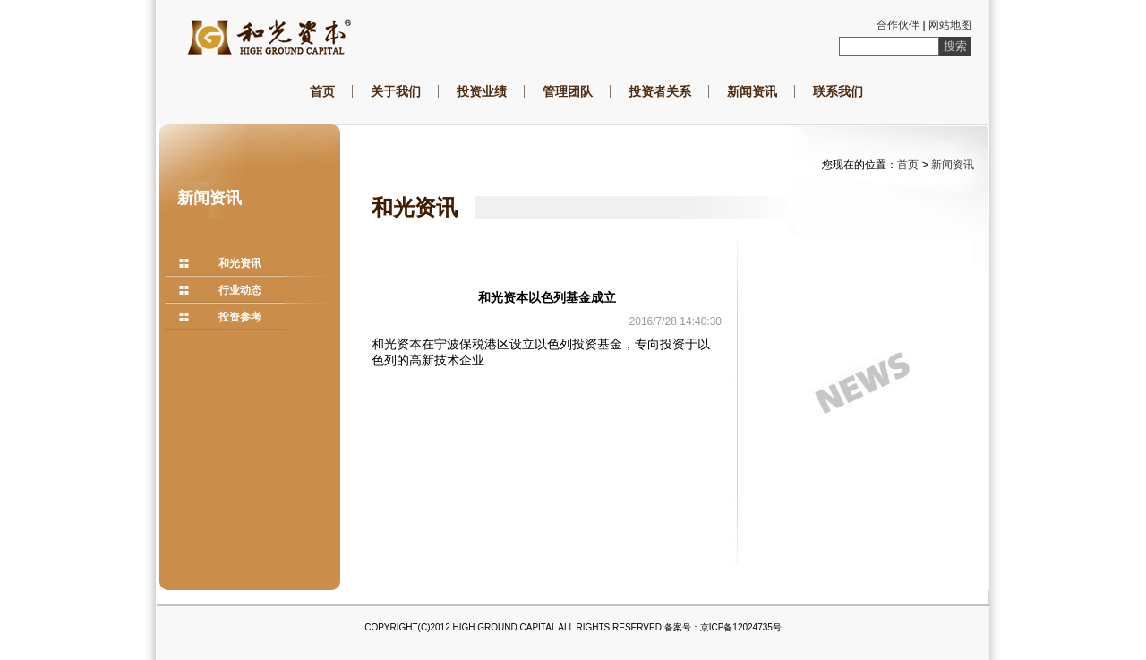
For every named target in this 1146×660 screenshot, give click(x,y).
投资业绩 (482, 91)
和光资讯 (239, 263)
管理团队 (568, 91)
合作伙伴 (898, 25)
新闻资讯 (752, 91)
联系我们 (838, 91)
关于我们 (396, 91)
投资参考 (239, 317)
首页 (322, 91)
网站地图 (949, 25)
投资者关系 (660, 91)
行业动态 (239, 290)
